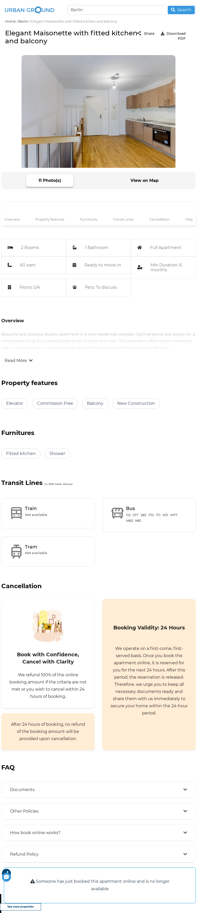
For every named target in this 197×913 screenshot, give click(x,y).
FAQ (189, 219)
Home (10, 21)
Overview (12, 219)
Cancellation (159, 219)
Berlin (23, 21)
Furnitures (88, 219)
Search (181, 9)
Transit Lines (123, 219)
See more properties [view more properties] (20, 906)
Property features (49, 219)
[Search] (131, 10)
